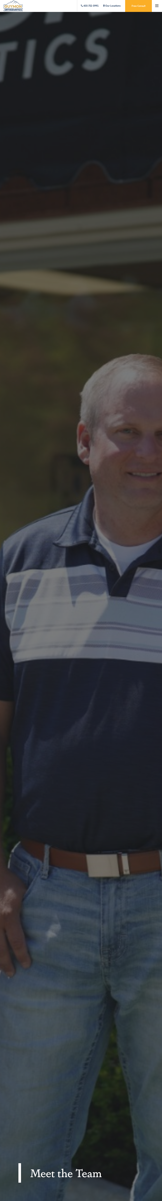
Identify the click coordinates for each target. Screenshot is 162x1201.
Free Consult (138, 5)
